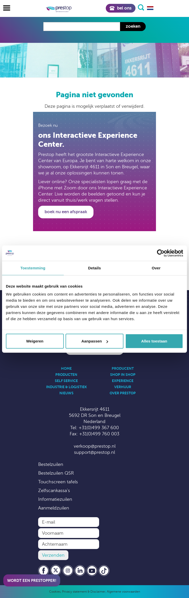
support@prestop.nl (94, 452)
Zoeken (133, 26)
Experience (122, 381)
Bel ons (121, 8)
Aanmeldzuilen (53, 508)
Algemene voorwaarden (123, 591)
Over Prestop (123, 393)
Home (66, 368)
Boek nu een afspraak (66, 211)
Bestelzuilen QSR (56, 473)
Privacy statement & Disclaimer (83, 591)
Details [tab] (94, 268)
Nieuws (66, 393)
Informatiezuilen (55, 499)
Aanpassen (94, 341)
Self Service (66, 381)
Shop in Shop (122, 374)
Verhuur (122, 387)
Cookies (54, 591)
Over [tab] (156, 268)
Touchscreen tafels (58, 481)
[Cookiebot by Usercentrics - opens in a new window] (160, 253)
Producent (123, 368)
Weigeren (34, 341)
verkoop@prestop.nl (95, 446)
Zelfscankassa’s (54, 490)
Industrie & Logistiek (66, 387)
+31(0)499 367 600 (99, 427)
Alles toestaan (154, 341)
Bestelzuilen (50, 464)
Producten (66, 374)
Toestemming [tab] (33, 268)
